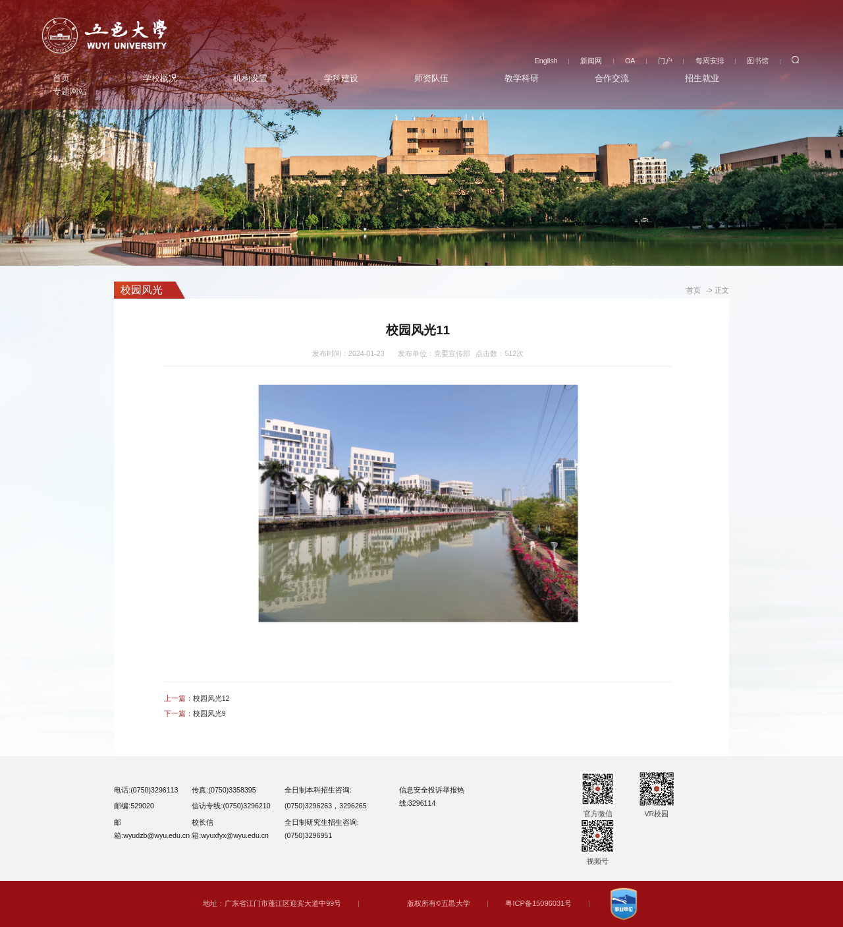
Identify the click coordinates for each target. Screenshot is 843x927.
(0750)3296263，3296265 (326, 806)
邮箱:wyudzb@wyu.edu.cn (152, 828)
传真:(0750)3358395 (224, 790)
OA (630, 58)
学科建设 (341, 76)
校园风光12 (211, 698)
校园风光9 (209, 713)
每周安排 (709, 58)
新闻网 (591, 58)
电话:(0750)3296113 (146, 790)
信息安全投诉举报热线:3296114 (431, 796)
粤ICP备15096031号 (538, 903)
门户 (665, 58)
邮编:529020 (134, 806)
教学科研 (521, 76)
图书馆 (758, 58)
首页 (61, 76)
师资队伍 (431, 76)
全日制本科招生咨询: (318, 790)
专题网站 (70, 89)
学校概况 (160, 76)
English (546, 58)
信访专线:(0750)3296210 (231, 806)
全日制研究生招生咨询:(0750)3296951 (322, 828)
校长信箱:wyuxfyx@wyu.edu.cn (230, 828)
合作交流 (612, 76)
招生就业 (702, 76)
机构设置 (250, 76)
